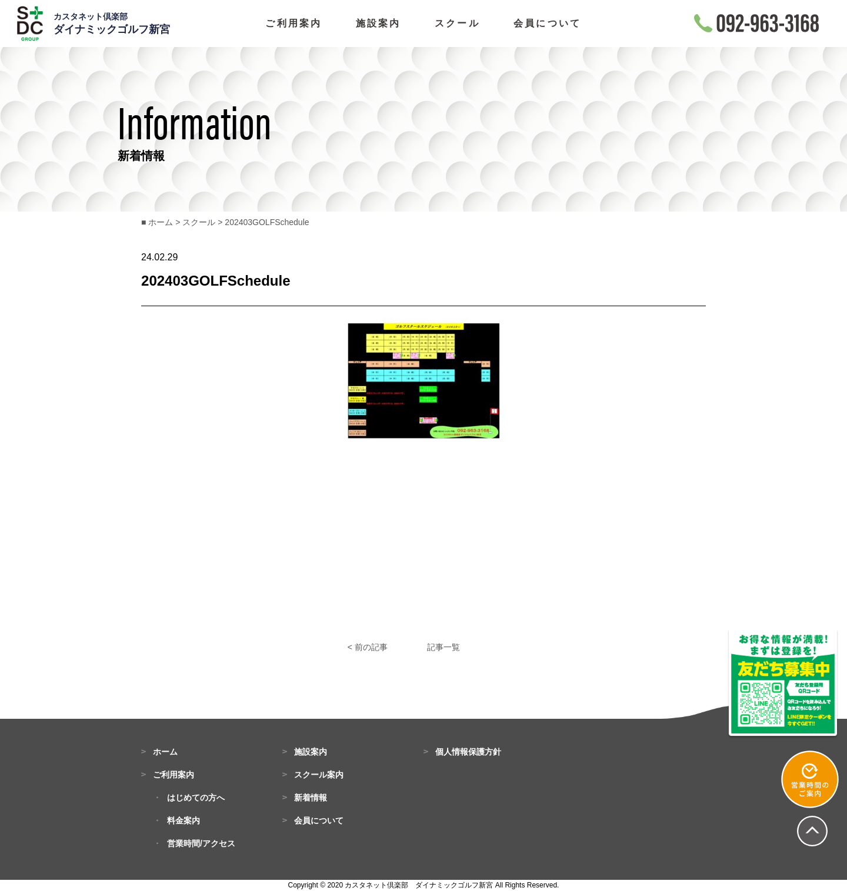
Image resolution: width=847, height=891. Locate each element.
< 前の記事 (368, 647)
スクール (457, 23)
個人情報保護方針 (468, 751)
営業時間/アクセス (201, 843)
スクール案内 (319, 774)
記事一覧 (443, 647)
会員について (547, 23)
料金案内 (183, 820)
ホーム (165, 751)
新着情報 (310, 797)
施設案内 (378, 23)
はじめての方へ (196, 797)
